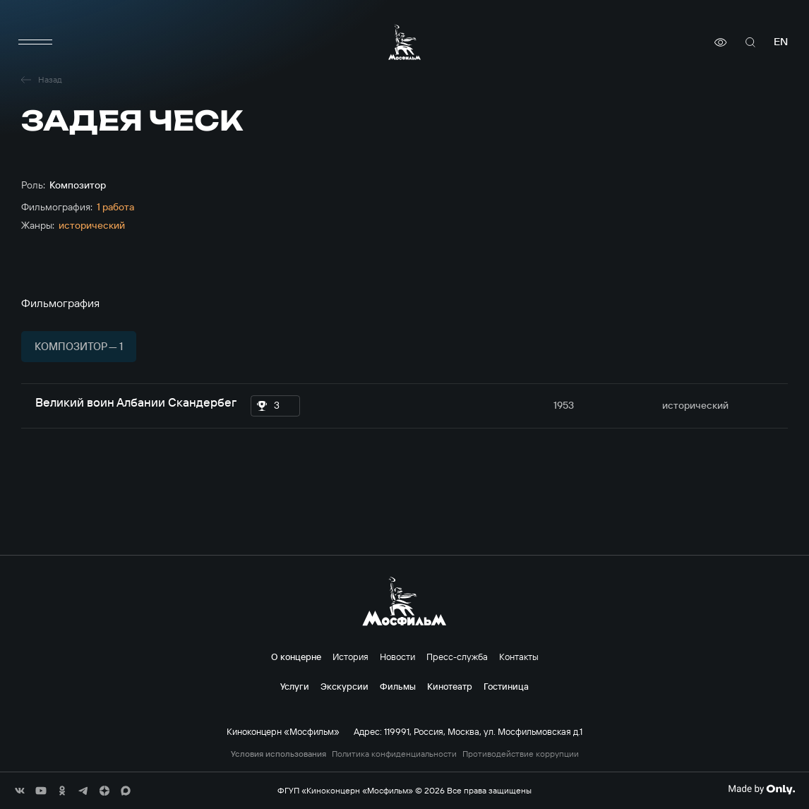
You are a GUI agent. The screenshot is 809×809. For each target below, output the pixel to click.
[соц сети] (19, 790)
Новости (397, 656)
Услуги (294, 686)
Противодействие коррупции (520, 754)
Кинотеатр (449, 686)
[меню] (35, 42)
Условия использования (278, 754)
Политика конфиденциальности (394, 754)
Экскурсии (344, 686)
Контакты (519, 656)
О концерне (296, 656)
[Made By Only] (761, 789)
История (350, 656)
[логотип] (404, 42)
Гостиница (506, 686)
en (781, 42)
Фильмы (398, 686)
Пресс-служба (457, 656)
